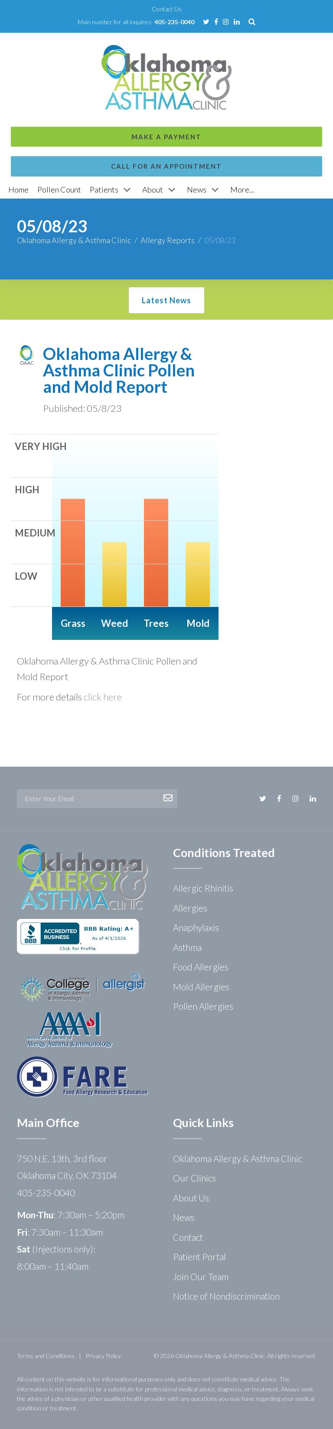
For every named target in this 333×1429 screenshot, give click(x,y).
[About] (160, 190)
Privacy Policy (103, 1355)
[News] (204, 190)
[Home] (18, 189)
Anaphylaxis (196, 927)
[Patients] (111, 190)
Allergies (190, 907)
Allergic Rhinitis (203, 888)
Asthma (187, 947)
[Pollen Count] (59, 189)
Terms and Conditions (46, 1355)
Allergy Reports (167, 240)
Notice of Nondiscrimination (226, 1296)
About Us (191, 1197)
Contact (188, 1237)
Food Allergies (201, 966)
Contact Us (167, 9)
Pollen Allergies (203, 1006)
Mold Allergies (201, 986)
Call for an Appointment (166, 77)
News (184, 1217)
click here (103, 697)
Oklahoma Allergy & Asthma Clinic (74, 240)
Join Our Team (201, 1276)
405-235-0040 (174, 22)
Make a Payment (166, 47)
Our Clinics (194, 1177)
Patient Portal (199, 1256)
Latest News (166, 300)
